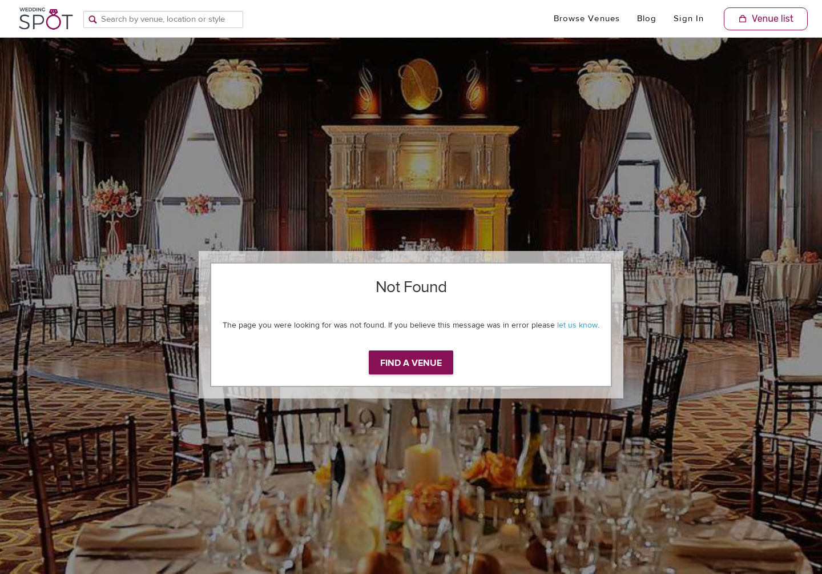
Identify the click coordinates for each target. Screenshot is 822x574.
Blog (646, 18)
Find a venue (411, 363)
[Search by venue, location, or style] (163, 19)
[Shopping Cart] (766, 18)
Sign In (689, 18)
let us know (577, 325)
